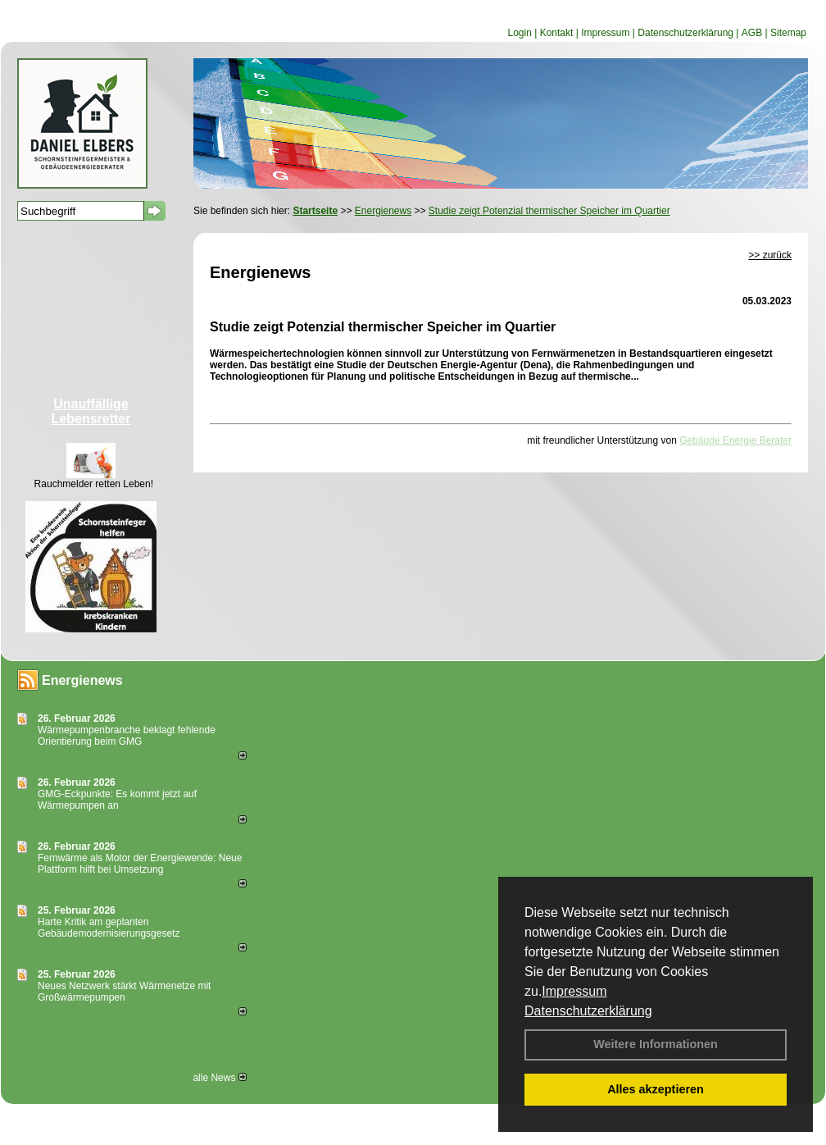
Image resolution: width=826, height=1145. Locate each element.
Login (519, 33)
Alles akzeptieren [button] (655, 1089)
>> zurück (770, 255)
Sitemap (788, 33)
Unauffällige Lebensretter (91, 411)
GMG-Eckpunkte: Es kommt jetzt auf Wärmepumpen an (117, 799)
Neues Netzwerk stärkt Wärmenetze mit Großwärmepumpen (124, 991)
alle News (219, 1077)
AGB (752, 33)
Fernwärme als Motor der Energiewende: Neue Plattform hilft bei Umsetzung (140, 863)
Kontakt (557, 33)
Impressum (574, 991)
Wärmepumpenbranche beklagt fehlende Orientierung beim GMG (127, 735)
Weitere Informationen (655, 1044)
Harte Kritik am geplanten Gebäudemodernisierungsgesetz (108, 927)
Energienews (82, 680)
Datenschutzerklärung (588, 1011)
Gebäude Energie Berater (735, 440)
